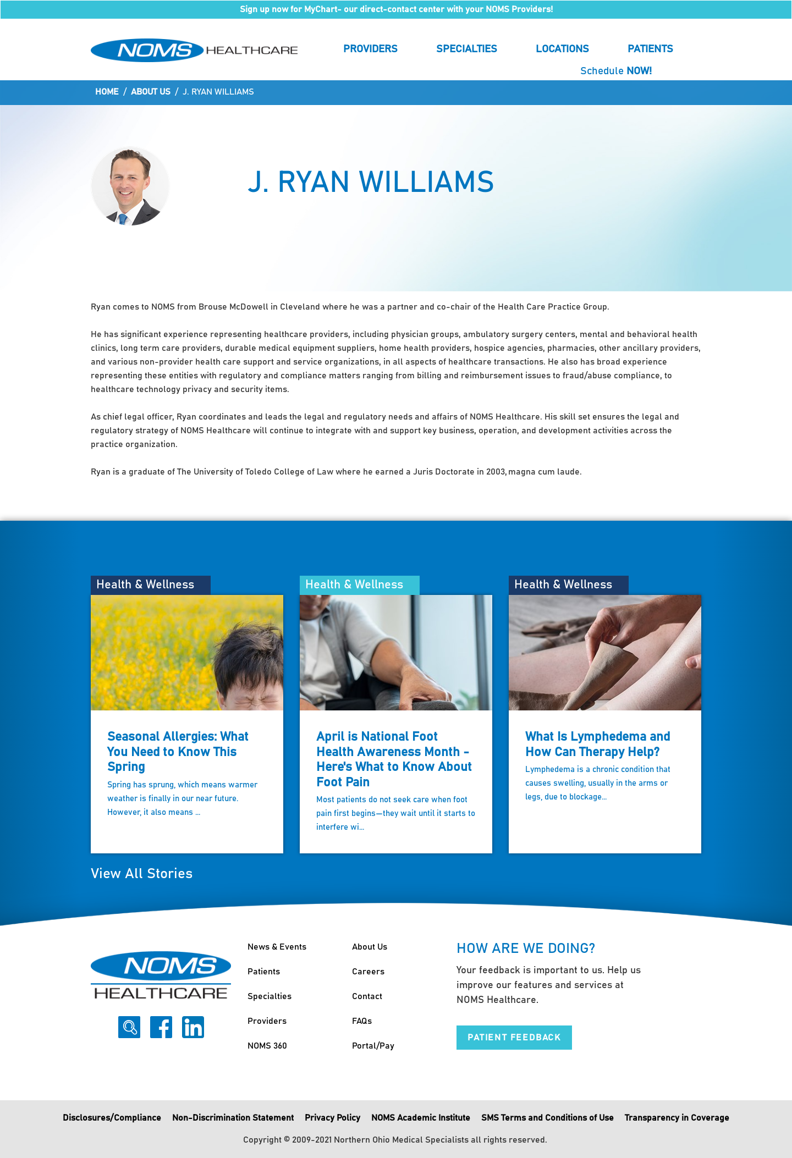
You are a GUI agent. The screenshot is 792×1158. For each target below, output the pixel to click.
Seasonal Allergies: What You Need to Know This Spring (178, 752)
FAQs (362, 1021)
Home (107, 91)
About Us (150, 91)
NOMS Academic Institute (420, 1117)
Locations (562, 49)
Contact (367, 996)
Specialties (466, 49)
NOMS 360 (267, 1045)
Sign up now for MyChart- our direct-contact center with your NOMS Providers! (396, 9)
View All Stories (142, 874)
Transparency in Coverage (677, 1117)
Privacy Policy (332, 1117)
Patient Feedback (514, 1037)
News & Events (277, 946)
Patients (650, 49)
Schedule (616, 71)
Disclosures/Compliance (112, 1117)
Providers (370, 49)
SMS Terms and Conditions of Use (547, 1117)
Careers (368, 971)
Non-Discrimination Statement (233, 1117)
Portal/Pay (373, 1045)
